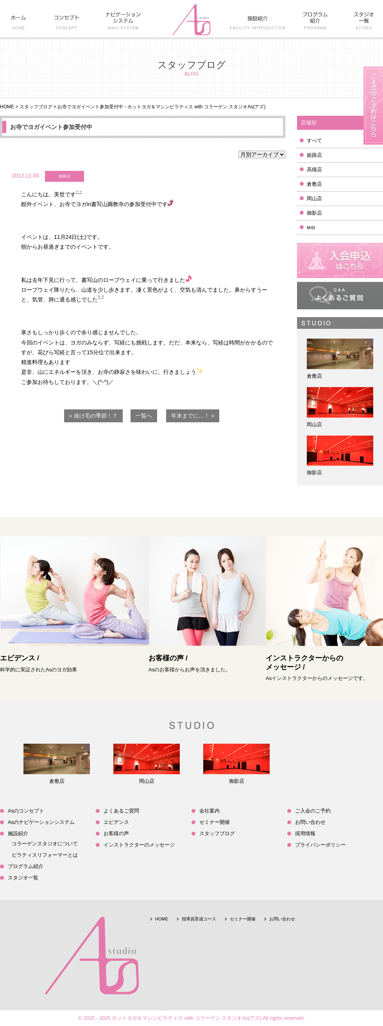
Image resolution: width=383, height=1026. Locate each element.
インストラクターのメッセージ (139, 845)
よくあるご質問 (121, 811)
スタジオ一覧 (23, 878)
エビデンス (116, 822)
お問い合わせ (310, 822)
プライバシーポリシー (320, 845)
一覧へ (144, 416)
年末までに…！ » (192, 416)
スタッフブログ (36, 106)
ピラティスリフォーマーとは (45, 855)
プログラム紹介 (25, 866)
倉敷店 (314, 184)
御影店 (314, 213)
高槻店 (314, 169)
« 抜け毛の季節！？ (93, 416)
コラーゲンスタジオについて (45, 844)
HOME (7, 106)
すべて (314, 140)
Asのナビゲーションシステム (41, 822)
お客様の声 (116, 833)
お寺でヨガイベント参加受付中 (51, 127)
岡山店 (314, 198)
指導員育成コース (199, 919)
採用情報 (305, 833)
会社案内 (209, 811)
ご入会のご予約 (313, 811)
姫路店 (314, 155)
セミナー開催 (214, 822)
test (311, 227)
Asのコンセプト (26, 811)
